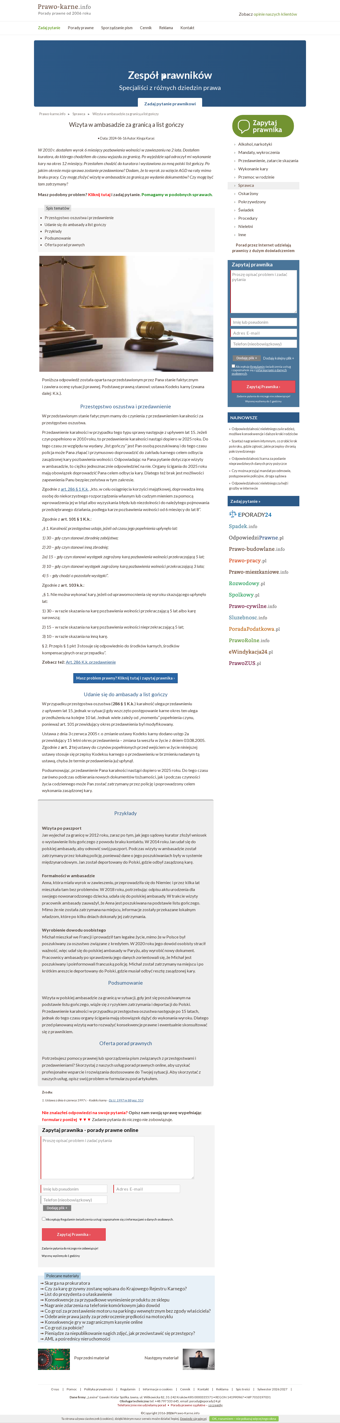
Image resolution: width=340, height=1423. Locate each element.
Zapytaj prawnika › (263, 126)
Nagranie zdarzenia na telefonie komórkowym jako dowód (102, 1305)
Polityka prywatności (98, 1389)
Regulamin (68, 1219)
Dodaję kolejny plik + (278, 358)
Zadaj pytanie (49, 27)
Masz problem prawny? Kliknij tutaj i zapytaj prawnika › (125, 678)
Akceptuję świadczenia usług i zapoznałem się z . (107, 1219)
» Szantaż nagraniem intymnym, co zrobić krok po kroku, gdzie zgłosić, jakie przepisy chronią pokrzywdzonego (263, 446)
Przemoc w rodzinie (256, 176)
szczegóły (215, 1405)
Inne (242, 234)
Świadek (246, 209)
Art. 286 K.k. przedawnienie (91, 661)
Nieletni (245, 226)
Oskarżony (248, 193)
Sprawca (246, 185)
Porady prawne (81, 27)
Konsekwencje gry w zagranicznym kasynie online (94, 1322)
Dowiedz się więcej (193, 1419)
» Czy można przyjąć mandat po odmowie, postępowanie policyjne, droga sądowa (260, 473)
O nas (55, 1389)
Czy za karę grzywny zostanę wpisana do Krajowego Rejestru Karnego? (116, 1288)
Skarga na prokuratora (67, 1283)
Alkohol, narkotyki (255, 143)
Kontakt (187, 27)
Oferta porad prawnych (65, 245)
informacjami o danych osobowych (149, 1219)
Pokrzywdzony (252, 201)
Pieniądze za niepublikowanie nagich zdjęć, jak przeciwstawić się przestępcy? (120, 1333)
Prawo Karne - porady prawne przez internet (76, 8)
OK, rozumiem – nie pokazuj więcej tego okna (244, 1419)
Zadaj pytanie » (245, 501)
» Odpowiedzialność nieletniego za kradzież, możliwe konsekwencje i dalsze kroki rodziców (263, 431)
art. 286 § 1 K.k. (75, 488)
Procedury (247, 217)
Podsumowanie (58, 238)
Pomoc (72, 1389)
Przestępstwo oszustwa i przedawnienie (79, 217)
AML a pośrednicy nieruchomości (77, 1339)
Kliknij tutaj (99, 194)
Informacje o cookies (158, 1389)
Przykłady (53, 231)
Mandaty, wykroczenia (259, 152)
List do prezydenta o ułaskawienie (78, 1294)
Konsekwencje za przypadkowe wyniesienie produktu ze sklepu (107, 1300)
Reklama (166, 27)
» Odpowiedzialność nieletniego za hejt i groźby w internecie (258, 485)
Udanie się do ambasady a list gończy (75, 224)
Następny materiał (161, 1357)
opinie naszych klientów (268, 13)
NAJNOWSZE (243, 417)
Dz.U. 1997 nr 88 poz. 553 (126, 1100)
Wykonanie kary (253, 168)
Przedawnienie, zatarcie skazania (268, 160)
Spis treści (243, 1389)
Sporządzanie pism (117, 27)
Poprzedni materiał (91, 1357)
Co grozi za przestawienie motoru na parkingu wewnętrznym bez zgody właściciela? (128, 1311)
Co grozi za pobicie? (64, 1327)
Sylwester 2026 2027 (272, 1389)
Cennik (146, 27)
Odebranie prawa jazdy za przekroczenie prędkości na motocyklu (109, 1316)
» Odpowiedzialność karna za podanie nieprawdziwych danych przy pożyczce (258, 461)
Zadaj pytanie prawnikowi (170, 103)
